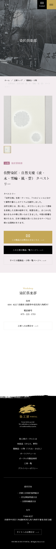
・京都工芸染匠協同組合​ (28, 493)
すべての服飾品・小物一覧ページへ (28, 260)
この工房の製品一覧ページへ (28, 250)
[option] (28, 120)
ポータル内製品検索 (28, 458)
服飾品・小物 (31, 80)
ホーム (7, 80)
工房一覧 (28, 463)
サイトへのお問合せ (28, 532)
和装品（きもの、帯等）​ (28, 443)
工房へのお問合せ (28, 325)
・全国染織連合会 (28, 501)
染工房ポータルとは (28, 438)
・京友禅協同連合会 (28, 497)
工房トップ (18, 80)
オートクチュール (28, 453)
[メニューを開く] (51, 4)
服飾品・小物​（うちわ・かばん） (28, 448)
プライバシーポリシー (28, 468)
